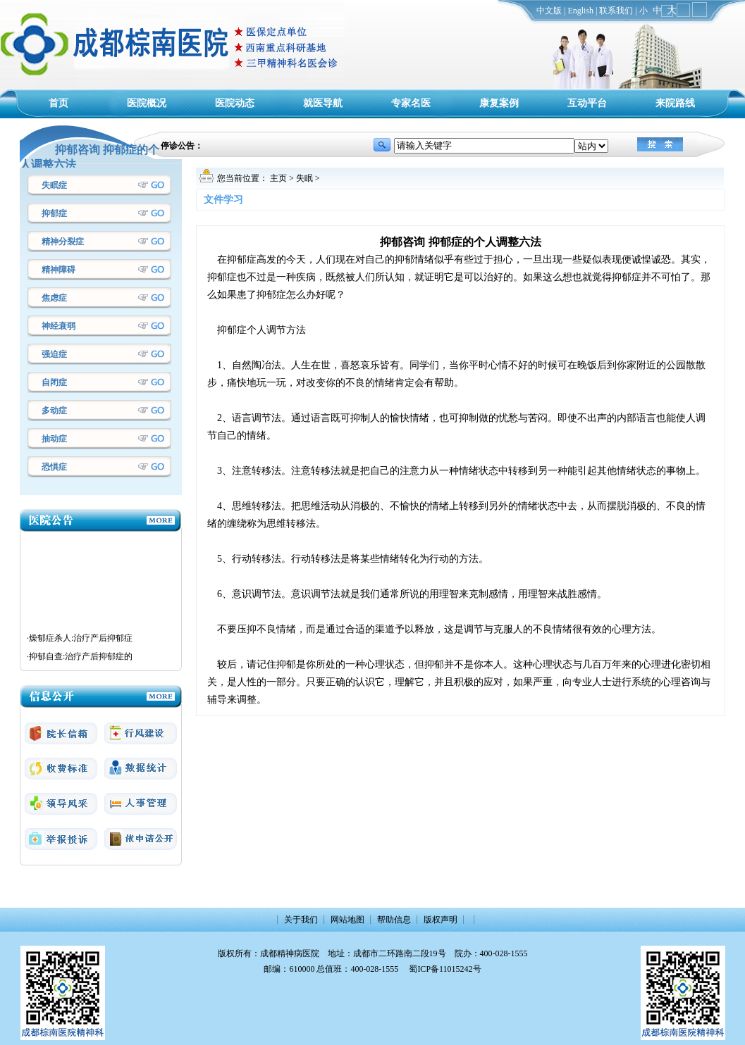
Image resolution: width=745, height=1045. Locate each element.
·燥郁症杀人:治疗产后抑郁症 (80, 650)
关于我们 (301, 920)
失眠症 (54, 185)
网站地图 (347, 920)
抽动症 (54, 439)
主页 (278, 178)
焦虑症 (54, 298)
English (580, 10)
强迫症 (54, 354)
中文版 (549, 10)
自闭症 (54, 382)
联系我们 (616, 10)
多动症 (54, 410)
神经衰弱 (58, 326)
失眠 (304, 178)
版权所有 (235, 953)
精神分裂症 (63, 241)
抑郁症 (54, 213)
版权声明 (440, 920)
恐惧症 (54, 467)
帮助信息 (394, 920)
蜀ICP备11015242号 (445, 969)
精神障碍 (58, 270)
